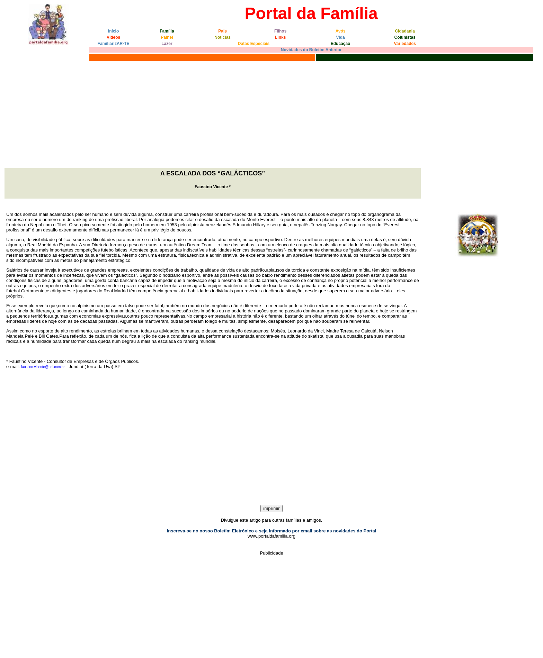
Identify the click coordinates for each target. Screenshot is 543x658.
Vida (340, 37)
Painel (167, 37)
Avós (341, 31)
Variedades (405, 43)
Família (167, 31)
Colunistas (405, 37)
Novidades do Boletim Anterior (311, 49)
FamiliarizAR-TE (114, 43)
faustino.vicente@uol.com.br (43, 367)
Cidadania (405, 31)
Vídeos (113, 37)
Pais (222, 31)
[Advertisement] (271, 114)
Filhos (280, 31)
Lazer (166, 43)
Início (113, 31)
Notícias (222, 37)
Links (280, 37)
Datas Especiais (253, 43)
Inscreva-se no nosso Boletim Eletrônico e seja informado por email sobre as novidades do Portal (271, 530)
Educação (340, 43)
